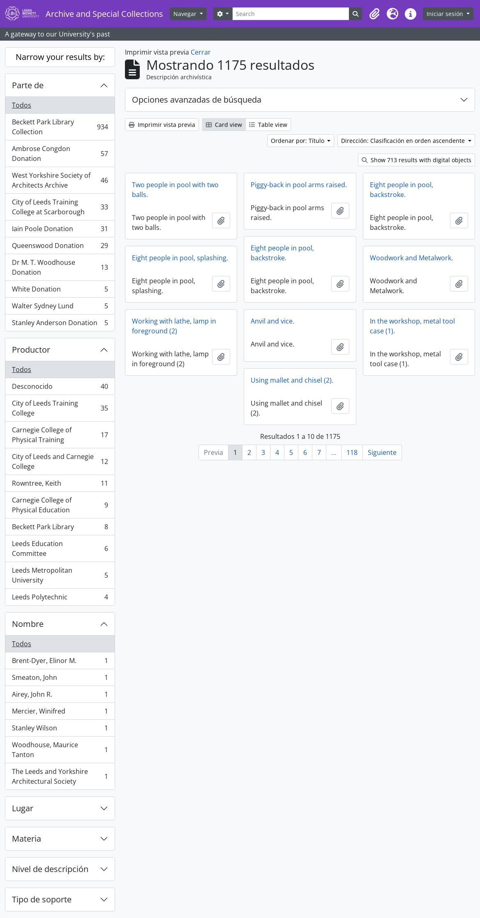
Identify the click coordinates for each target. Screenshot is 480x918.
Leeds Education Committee (60, 548)
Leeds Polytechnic (60, 598)
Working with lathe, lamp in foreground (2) (174, 326)
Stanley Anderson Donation (60, 324)
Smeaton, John (60, 679)
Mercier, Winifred (60, 713)
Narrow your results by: (60, 56)
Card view (224, 125)
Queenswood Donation (60, 247)
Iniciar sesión (446, 14)
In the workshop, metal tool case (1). (412, 326)
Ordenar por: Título (298, 141)
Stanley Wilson (60, 730)
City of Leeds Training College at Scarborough (60, 206)
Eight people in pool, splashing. (180, 257)
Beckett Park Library (60, 528)
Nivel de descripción (50, 868)
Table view (268, 125)
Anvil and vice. (272, 321)
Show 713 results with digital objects (416, 160)
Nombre (28, 623)
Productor (31, 349)
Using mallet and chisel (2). (292, 380)
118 (352, 452)
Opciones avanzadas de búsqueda (196, 99)
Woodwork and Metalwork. (411, 257)
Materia (26, 838)
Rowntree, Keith (60, 485)
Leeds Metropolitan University (60, 575)
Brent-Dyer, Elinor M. (60, 662)
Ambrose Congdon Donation (60, 153)
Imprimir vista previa (162, 125)
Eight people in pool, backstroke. (401, 189)
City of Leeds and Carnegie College (60, 461)
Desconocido (60, 388)
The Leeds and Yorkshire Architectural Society (60, 776)
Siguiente (382, 452)
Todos (21, 105)
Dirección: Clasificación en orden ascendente (403, 141)
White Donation (60, 291)
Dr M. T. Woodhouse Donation (60, 267)
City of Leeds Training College (60, 408)
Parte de (28, 85)
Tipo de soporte (42, 899)
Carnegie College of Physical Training (60, 434)
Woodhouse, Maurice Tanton (60, 749)
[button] (374, 14)
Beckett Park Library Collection (60, 126)
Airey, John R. (60, 696)
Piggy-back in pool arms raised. (299, 184)
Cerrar (201, 52)
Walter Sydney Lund (60, 307)
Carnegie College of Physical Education (60, 505)
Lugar (22, 808)
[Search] (290, 13)
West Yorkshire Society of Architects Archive (60, 180)
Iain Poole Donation (60, 230)
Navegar (185, 14)
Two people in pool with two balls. (175, 189)
